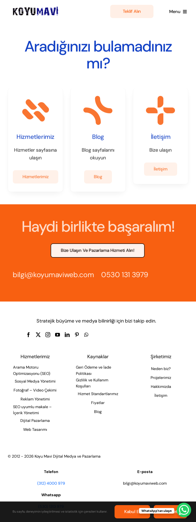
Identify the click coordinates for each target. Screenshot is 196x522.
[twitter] (38, 334)
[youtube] (57, 334)
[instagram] (47, 334)
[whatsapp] (86, 334)
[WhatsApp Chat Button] (184, 510)
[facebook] (28, 334)
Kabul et (132, 512)
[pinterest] (76, 334)
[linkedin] (67, 334)
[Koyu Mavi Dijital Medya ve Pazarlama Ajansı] (36, 8)
